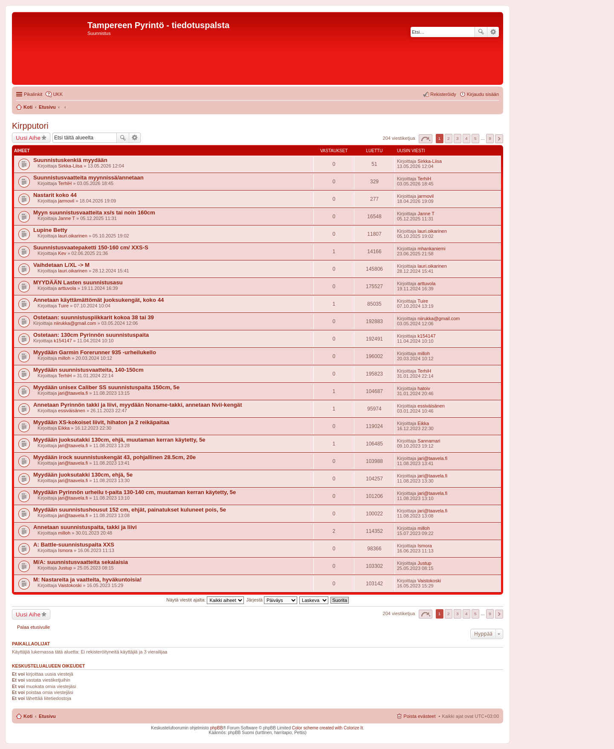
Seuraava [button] (499, 138)
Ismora (65, 550)
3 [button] (457, 138)
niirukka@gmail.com (75, 323)
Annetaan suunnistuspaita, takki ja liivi (85, 527)
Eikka (64, 428)
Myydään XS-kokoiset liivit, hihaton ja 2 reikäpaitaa (101, 422)
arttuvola (67, 288)
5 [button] (475, 138)
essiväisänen (71, 410)
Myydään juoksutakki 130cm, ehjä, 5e (83, 474)
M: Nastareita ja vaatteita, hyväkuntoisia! (87, 579)
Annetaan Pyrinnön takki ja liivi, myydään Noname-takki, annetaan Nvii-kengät (137, 405)
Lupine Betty (50, 230)
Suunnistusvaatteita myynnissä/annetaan (88, 177)
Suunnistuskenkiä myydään (70, 160)
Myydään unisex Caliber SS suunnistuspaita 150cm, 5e (106, 387)
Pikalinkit (33, 94)
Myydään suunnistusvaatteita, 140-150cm (88, 370)
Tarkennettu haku (493, 32)
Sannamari (428, 440)
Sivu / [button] (425, 138)
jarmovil (66, 200)
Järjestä (271, 599)
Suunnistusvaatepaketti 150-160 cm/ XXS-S (90, 247)
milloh (64, 358)
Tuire (63, 305)
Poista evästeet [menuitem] (419, 716)
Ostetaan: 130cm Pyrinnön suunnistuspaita (91, 335)
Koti (27, 716)
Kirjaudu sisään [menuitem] (483, 94)
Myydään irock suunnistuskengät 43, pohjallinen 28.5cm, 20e (114, 457)
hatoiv (423, 388)
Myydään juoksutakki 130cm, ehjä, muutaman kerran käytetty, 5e (119, 440)
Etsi (481, 32)
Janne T (66, 218)
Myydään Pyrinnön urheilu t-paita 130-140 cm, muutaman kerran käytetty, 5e (134, 492)
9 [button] (490, 138)
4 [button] (466, 138)
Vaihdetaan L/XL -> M (61, 265)
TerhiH (65, 183)
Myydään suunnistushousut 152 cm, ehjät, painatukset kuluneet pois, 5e (129, 509)
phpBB (216, 728)
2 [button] (448, 138)
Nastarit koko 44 (55, 195)
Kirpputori (30, 125)
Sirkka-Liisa (70, 165)
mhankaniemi (431, 248)
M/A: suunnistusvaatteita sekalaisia (80, 562)
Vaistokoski (69, 585)
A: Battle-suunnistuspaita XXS (73, 544)
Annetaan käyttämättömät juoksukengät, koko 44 (98, 300)
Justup (65, 567)
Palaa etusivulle (33, 627)
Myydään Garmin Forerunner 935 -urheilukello (94, 352)
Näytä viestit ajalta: (205, 599)
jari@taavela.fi (73, 393)
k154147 (63, 340)
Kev (62, 253)
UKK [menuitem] (58, 94)
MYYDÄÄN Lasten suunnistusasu (78, 282)
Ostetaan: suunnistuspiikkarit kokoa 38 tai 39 (93, 317)
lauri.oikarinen (72, 235)
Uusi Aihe (28, 138)
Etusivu (47, 716)
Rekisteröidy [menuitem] (443, 94)
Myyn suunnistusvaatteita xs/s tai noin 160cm (94, 212)
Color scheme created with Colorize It (327, 728)
